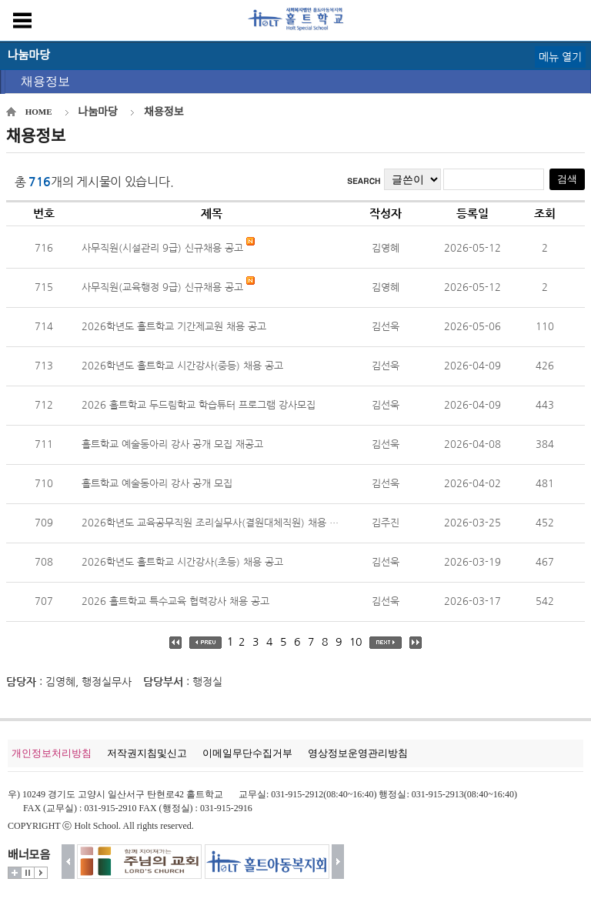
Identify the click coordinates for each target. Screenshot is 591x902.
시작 (41, 873)
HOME (38, 111)
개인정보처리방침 (52, 753)
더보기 (15, 873)
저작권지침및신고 (147, 753)
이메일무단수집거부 (247, 753)
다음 (338, 861)
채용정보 (45, 81)
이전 (68, 861)
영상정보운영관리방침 (358, 753)
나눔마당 (98, 112)
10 (355, 641)
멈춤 (28, 873)
